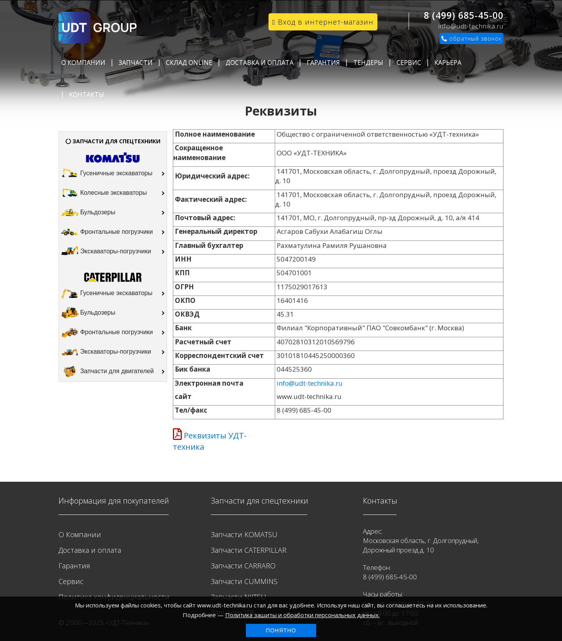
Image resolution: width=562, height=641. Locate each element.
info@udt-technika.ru (470, 26)
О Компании (83, 62)
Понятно (281, 630)
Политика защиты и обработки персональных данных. (302, 615)
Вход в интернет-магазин (322, 22)
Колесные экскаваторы (113, 193)
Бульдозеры (113, 213)
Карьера (447, 62)
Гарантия (323, 62)
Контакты (86, 94)
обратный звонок (471, 38)
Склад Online (189, 62)
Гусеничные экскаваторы (113, 174)
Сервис (409, 62)
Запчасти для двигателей (113, 371)
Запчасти (136, 62)
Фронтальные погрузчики (113, 232)
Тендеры (368, 62)
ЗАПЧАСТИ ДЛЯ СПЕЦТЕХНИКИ (113, 141)
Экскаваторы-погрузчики (113, 252)
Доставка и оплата (259, 62)
